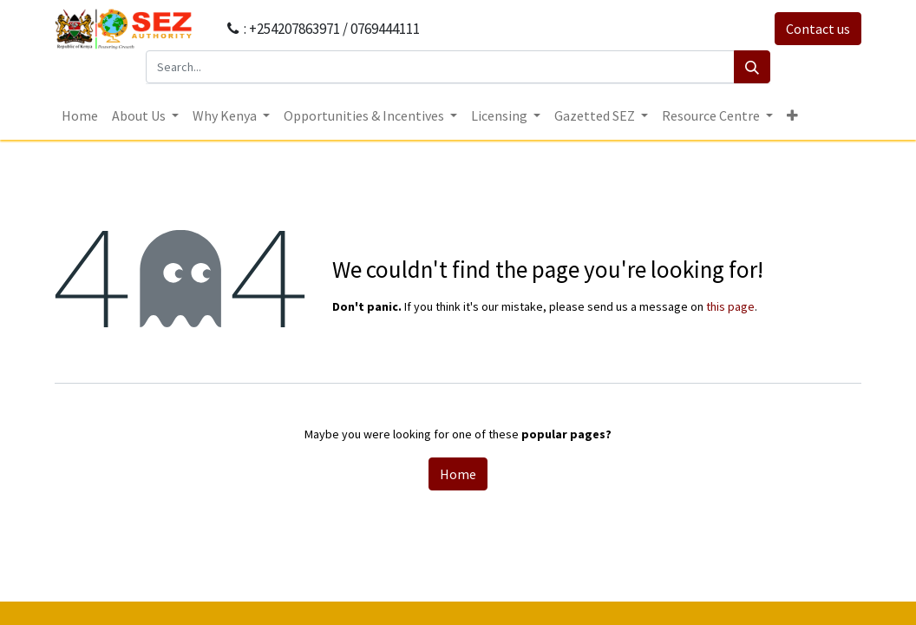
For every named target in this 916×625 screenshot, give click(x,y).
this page (730, 306)
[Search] (752, 66)
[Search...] (440, 66)
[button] (792, 115)
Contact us (818, 28)
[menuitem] (80, 115)
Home (458, 474)
